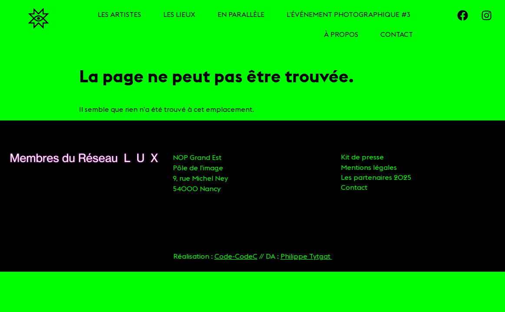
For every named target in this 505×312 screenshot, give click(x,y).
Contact (354, 187)
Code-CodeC (236, 256)
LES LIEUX (179, 14)
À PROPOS (341, 34)
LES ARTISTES (119, 14)
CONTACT (396, 34)
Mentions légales (369, 167)
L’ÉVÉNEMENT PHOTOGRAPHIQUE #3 (348, 14)
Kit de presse (362, 157)
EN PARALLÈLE (241, 14)
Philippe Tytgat (306, 256)
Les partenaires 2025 (376, 177)
